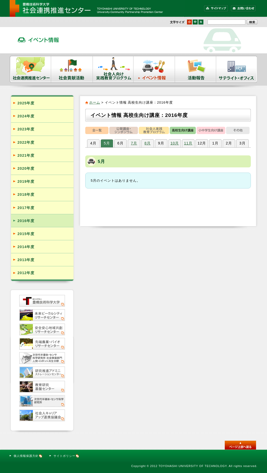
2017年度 (25, 208)
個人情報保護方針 (28, 455)
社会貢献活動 (72, 69)
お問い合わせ (243, 8)
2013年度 (25, 260)
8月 (147, 143)
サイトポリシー (66, 455)
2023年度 (25, 129)
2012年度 (25, 273)
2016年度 (25, 221)
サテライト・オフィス (236, 69)
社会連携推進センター (30, 69)
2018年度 (25, 194)
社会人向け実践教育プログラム (113, 69)
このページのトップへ (240, 445)
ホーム (94, 102)
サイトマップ (216, 8)
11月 (188, 143)
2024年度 (25, 116)
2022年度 (25, 142)
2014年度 (25, 247)
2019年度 (25, 181)
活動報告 (195, 69)
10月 (175, 143)
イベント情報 (154, 69)
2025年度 (25, 103)
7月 (134, 143)
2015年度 (25, 234)
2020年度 (25, 168)
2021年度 (25, 155)
